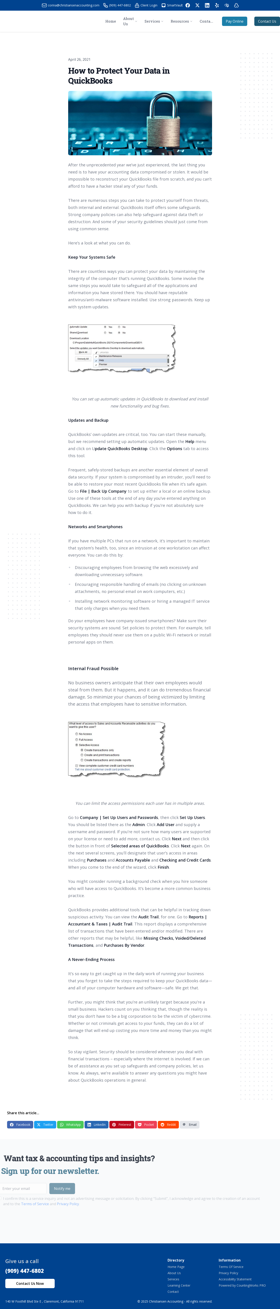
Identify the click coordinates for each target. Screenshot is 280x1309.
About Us (174, 1273)
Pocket (146, 1124)
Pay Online (234, 21)
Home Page (176, 1267)
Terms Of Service (231, 1267)
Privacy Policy (58, 1203)
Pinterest (121, 1124)
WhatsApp (70, 1124)
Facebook (20, 1124)
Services (173, 1279)
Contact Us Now (30, 1283)
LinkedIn (96, 1124)
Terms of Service (25, 1203)
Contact (173, 1291)
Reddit (168, 1124)
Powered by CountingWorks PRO (242, 1285)
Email (190, 1124)
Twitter (45, 1124)
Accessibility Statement (235, 1279)
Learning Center (179, 1285)
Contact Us (267, 21)
